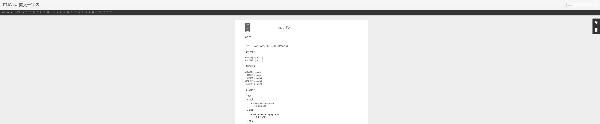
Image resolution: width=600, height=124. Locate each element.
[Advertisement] (284, 108)
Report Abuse (318, 122)
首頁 (18, 12)
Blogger (309, 122)
